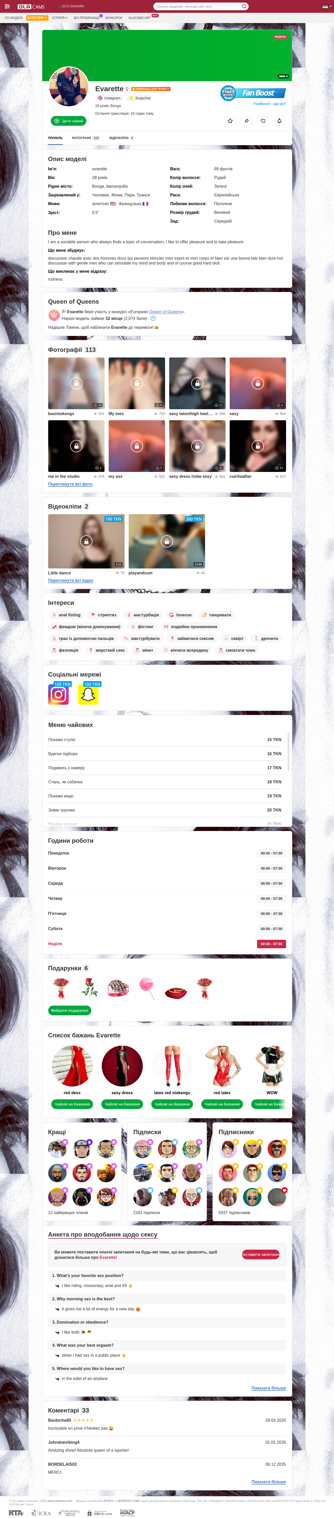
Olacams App (140, 17)
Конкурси (114, 18)
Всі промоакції (88, 17)
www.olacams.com (59, 1500)
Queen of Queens (165, 312)
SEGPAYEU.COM (128, 1500)
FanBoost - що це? (270, 104)
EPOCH (108, 1500)
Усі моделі (13, 18)
